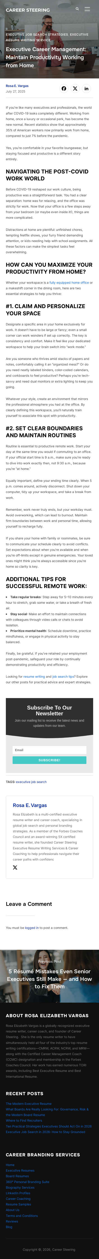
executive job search (31, 782)
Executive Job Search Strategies (37, 34)
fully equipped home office (69, 282)
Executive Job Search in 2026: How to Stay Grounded (45, 1132)
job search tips (63, 676)
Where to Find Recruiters (24, 1120)
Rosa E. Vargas (17, 86)
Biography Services (20, 1187)
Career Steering (28, 10)
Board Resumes (17, 1176)
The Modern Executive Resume (29, 1103)
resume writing (34, 676)
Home (10, 1165)
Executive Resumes (20, 1170)
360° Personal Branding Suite (27, 1182)
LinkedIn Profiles (18, 1193)
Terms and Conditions (22, 1216)
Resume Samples (18, 1204)
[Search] (77, 8)
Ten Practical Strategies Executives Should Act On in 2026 (49, 1126)
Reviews (12, 1221)
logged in (32, 928)
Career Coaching (18, 1199)
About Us (12, 1210)
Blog (9, 1227)
